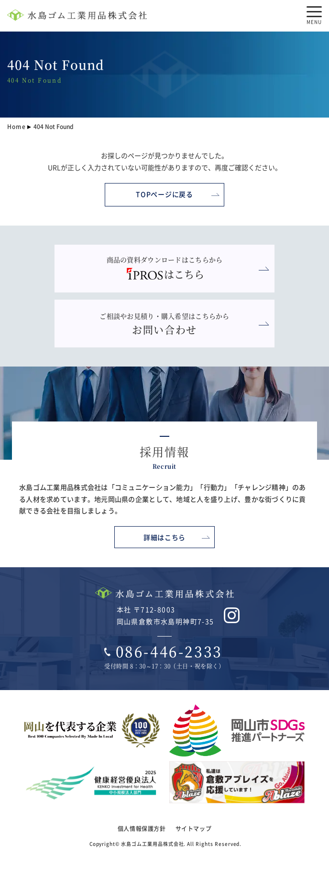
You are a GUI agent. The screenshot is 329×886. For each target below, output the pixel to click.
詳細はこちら (164, 537)
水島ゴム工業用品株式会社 (152, 843)
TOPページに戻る (164, 194)
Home (16, 126)
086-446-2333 (169, 651)
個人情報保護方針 (142, 828)
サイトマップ (193, 828)
